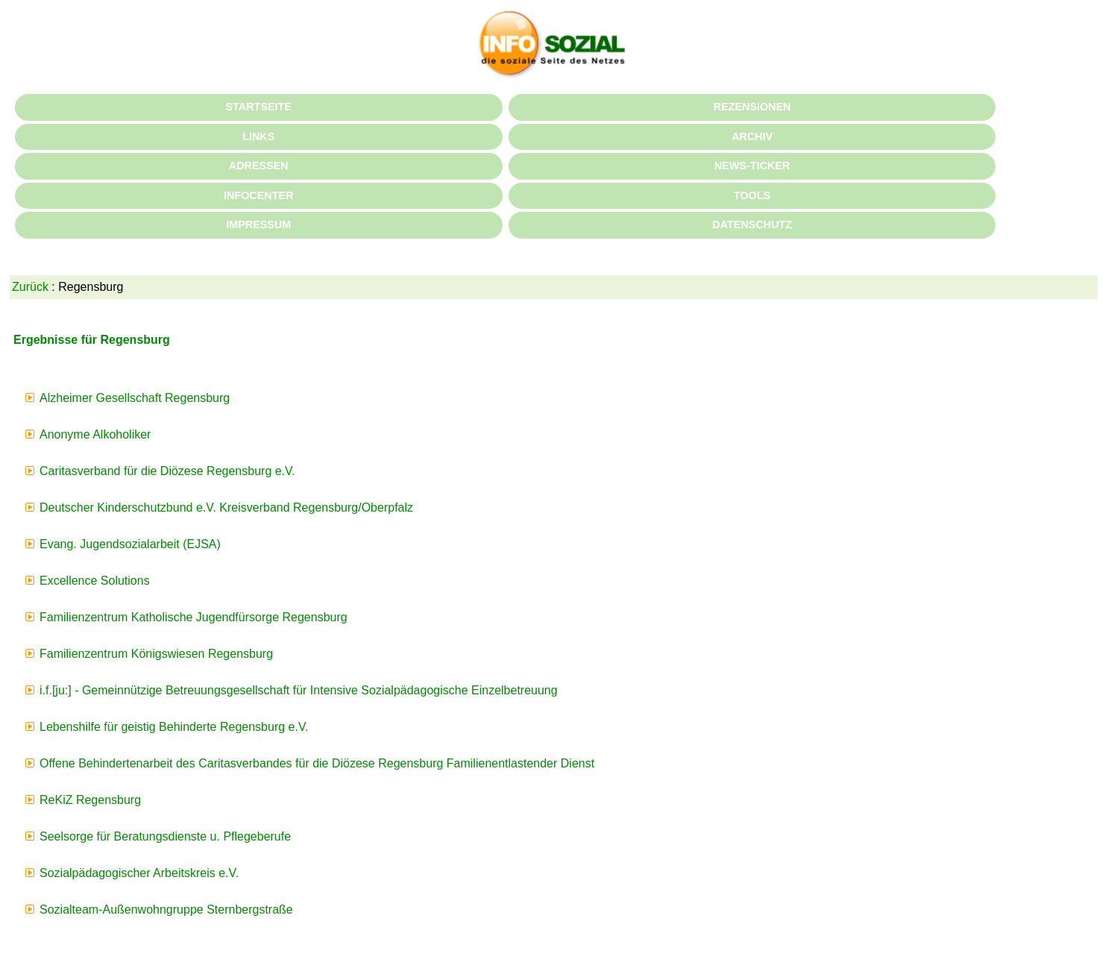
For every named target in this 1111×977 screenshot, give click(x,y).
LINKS (258, 136)
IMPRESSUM (258, 224)
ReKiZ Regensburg (90, 800)
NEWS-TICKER (752, 166)
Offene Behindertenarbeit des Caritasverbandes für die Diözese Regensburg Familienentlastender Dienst (317, 763)
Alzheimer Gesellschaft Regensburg (135, 398)
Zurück (30, 286)
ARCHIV (751, 136)
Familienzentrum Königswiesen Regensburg (156, 653)
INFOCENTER (259, 195)
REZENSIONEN (752, 107)
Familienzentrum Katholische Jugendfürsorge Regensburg (193, 617)
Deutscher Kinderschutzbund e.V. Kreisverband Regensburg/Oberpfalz (226, 507)
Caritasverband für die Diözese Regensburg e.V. (167, 471)
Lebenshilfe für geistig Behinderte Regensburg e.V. (174, 726)
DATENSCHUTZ (752, 224)
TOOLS (752, 195)
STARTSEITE (259, 107)
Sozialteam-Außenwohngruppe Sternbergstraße (166, 909)
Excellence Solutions (95, 580)
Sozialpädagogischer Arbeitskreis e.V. (139, 873)
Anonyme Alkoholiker (95, 434)
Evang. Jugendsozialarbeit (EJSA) (130, 544)
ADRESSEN (259, 166)
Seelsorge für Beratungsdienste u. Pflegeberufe (165, 836)
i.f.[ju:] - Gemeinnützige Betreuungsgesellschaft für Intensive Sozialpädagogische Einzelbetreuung (299, 690)
